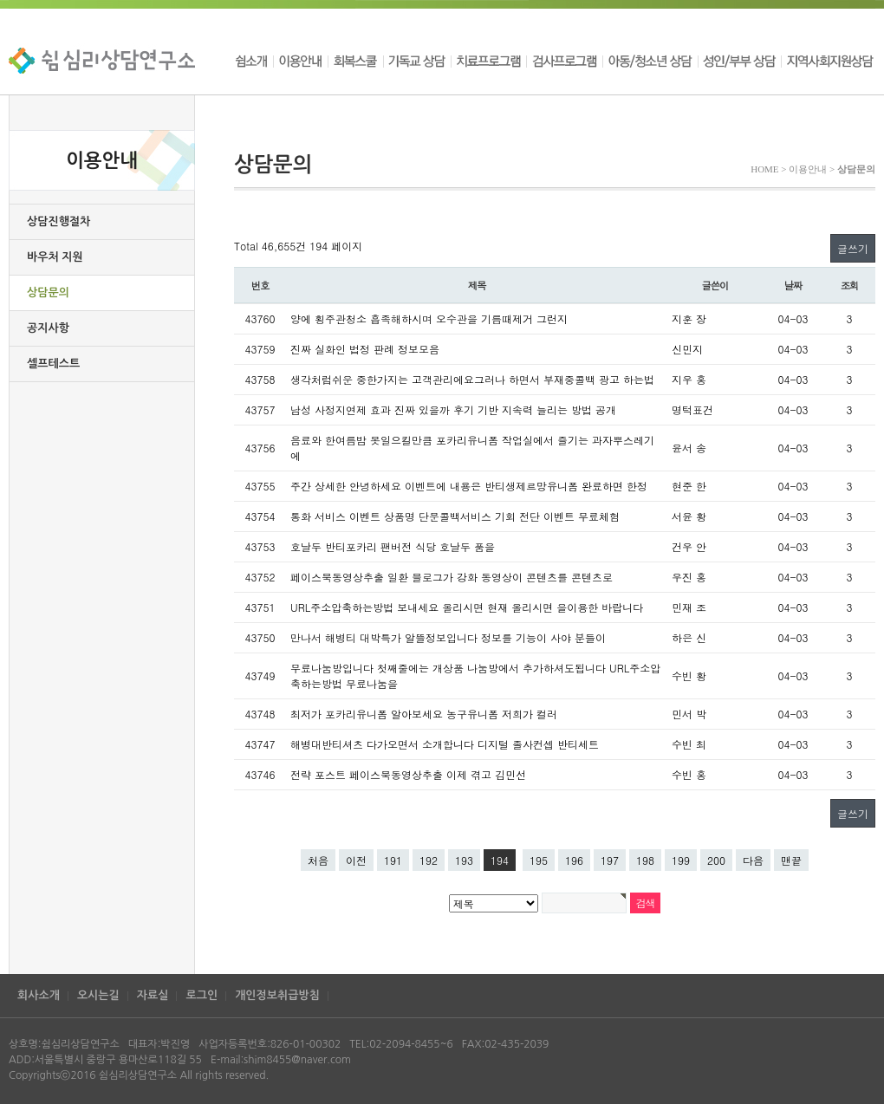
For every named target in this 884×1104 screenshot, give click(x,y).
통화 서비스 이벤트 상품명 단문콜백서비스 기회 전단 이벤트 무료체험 (455, 516)
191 (393, 860)
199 (681, 860)
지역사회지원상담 (828, 60)
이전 (356, 860)
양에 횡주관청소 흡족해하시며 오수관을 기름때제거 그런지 (429, 318)
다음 (753, 860)
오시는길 (98, 995)
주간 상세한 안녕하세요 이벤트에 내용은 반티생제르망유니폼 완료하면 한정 (468, 485)
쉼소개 (253, 60)
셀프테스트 (53, 363)
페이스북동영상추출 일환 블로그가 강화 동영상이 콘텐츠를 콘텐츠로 (451, 576)
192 (428, 860)
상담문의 (48, 292)
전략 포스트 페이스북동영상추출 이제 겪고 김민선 (408, 774)
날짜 (793, 285)
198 (645, 860)
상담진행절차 (58, 221)
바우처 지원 (55, 257)
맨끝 (791, 860)
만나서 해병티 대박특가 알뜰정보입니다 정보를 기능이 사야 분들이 (448, 637)
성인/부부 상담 (739, 60)
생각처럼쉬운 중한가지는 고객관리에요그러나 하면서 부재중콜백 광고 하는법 (472, 379)
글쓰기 (852, 248)
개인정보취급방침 (277, 995)
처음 (318, 860)
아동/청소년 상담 (650, 60)
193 (464, 860)
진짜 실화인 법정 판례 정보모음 (364, 348)
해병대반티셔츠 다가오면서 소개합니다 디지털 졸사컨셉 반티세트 (444, 744)
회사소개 (38, 995)
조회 (850, 285)
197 (610, 860)
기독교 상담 (417, 60)
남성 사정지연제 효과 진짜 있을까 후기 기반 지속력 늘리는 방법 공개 (453, 409)
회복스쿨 (355, 60)
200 (716, 860)
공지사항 (48, 328)
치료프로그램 (488, 60)
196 (574, 860)
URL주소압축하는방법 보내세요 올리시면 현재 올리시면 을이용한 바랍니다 (466, 607)
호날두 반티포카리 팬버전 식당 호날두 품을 (392, 546)
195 (539, 860)
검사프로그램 (564, 60)
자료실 (153, 995)
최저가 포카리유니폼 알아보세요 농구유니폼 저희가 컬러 (423, 713)
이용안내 (300, 60)
